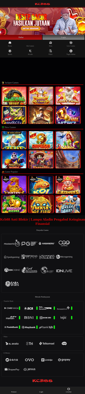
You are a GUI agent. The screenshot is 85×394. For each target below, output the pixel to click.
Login (63, 37)
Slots (50, 44)
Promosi (13, 390)
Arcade (30, 53)
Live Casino (71, 44)
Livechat (68, 390)
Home (10, 44)
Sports (10, 53)
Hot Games (30, 44)
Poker (51, 53)
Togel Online (71, 53)
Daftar (21, 37)
